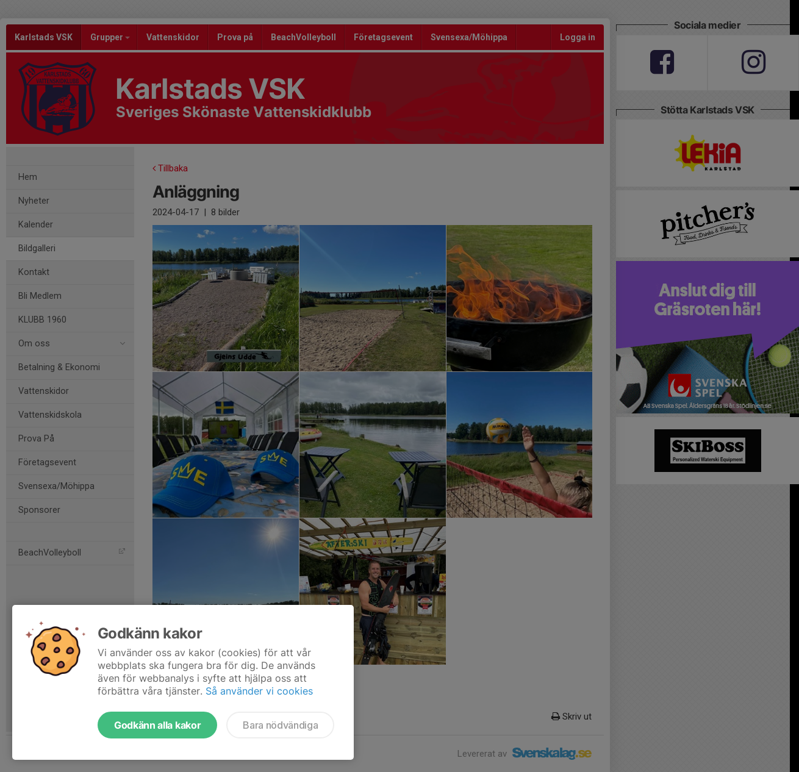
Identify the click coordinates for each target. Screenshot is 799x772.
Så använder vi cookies (259, 691)
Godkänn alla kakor (157, 725)
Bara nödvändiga (280, 725)
